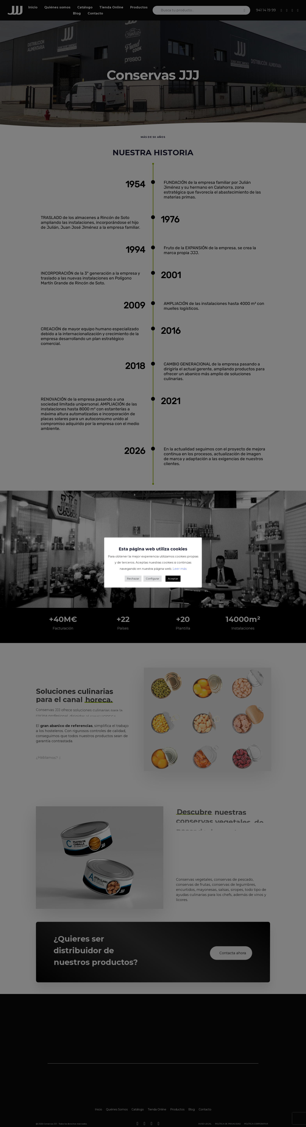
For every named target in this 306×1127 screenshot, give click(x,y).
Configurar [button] (152, 578)
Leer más (180, 569)
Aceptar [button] (173, 578)
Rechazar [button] (133, 578)
